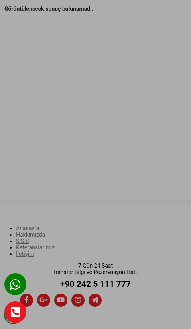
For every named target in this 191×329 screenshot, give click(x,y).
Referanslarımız (35, 247)
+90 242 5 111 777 (95, 284)
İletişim (25, 254)
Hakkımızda (30, 234)
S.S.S (22, 241)
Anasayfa (27, 228)
